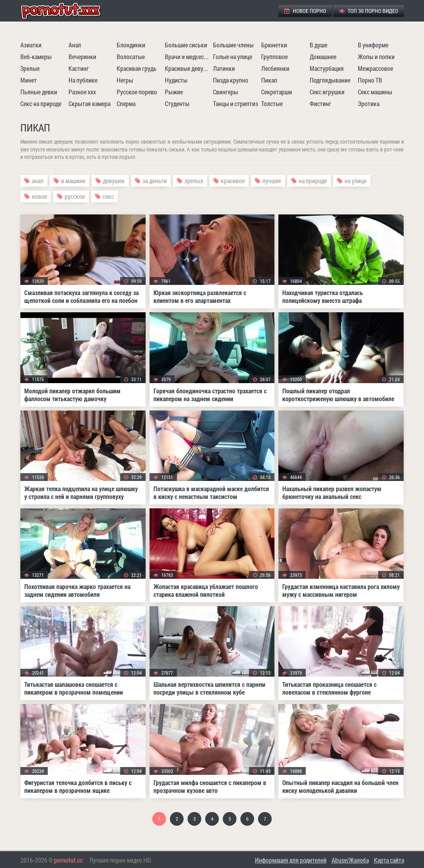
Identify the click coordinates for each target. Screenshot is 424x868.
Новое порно (305, 10)
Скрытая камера (89, 103)
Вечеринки (82, 56)
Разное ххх (82, 92)
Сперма (126, 103)
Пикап (269, 80)
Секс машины (375, 92)
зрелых (193, 180)
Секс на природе (40, 103)
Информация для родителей (291, 860)
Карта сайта (389, 860)
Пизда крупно (230, 80)
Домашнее (323, 56)
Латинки (224, 68)
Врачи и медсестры (188, 56)
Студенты (177, 103)
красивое (233, 180)
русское (75, 196)
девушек (114, 180)
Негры (125, 80)
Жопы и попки (376, 56)
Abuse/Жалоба (350, 860)
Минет (28, 80)
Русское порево (137, 92)
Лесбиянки (275, 68)
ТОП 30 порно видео (368, 10)
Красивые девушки (188, 68)
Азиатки (30, 45)
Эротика (368, 103)
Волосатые (131, 56)
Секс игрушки (327, 92)
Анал (75, 45)
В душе (318, 45)
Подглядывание (330, 80)
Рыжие (174, 92)
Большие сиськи (186, 45)
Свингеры (225, 92)
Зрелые (30, 68)
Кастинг (79, 68)
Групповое (274, 56)
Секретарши (276, 92)
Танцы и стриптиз (235, 103)
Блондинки (131, 45)
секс (108, 196)
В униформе (373, 45)
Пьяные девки (38, 92)
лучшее (271, 180)
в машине (73, 180)
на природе (313, 180)
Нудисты (176, 80)
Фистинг (320, 103)
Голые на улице (232, 56)
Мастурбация (327, 68)
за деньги (155, 180)
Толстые (272, 103)
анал (37, 180)
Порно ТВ (370, 80)
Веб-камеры (36, 56)
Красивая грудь (137, 68)
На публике (83, 80)
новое (39, 196)
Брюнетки (274, 45)
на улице (355, 180)
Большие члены (233, 45)
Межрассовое (375, 68)
